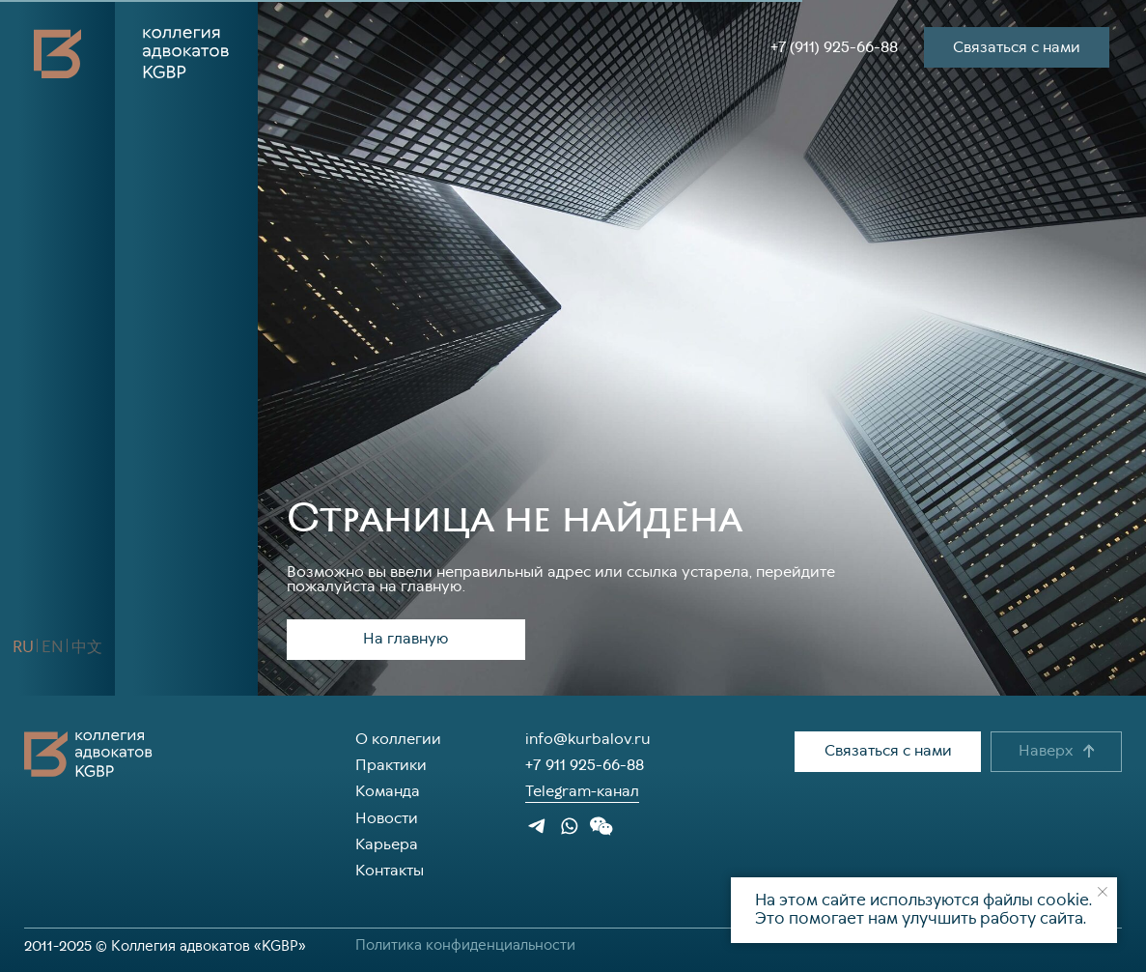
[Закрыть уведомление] (1102, 891)
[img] (150, 648)
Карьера (386, 845)
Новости (386, 819)
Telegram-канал (582, 792)
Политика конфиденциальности (465, 945)
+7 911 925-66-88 (584, 765)
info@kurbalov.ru (588, 739)
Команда (387, 792)
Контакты (389, 871)
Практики (391, 766)
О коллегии (398, 739)
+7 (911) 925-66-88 (834, 47)
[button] (214, 648)
